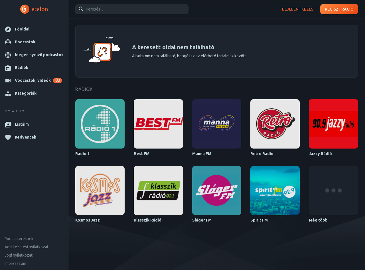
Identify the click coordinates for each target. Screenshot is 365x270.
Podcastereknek (19, 238)
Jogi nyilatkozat (19, 255)
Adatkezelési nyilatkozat (26, 247)
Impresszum (15, 263)
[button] (34, 29)
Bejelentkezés (298, 9)
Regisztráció (339, 9)
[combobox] (131, 9)
